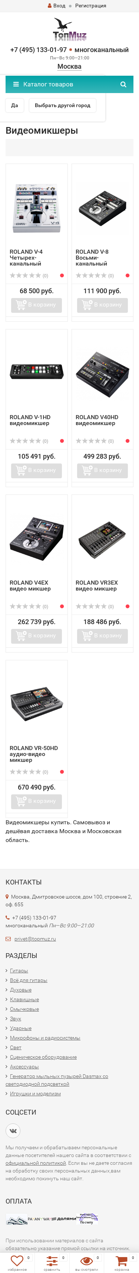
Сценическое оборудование (43, 1057)
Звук (15, 1019)
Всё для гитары (28, 980)
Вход (56, 5)
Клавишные (24, 999)
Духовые (21, 990)
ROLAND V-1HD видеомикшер (30, 420)
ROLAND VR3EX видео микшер (97, 585)
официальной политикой (36, 1163)
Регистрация (90, 5)
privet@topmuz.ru (35, 939)
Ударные (21, 1028)
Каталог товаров (43, 84)
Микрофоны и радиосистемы (45, 1038)
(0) (29, 275)
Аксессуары (24, 1067)
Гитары (19, 970)
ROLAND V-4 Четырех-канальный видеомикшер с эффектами (32, 263)
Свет (15, 1047)
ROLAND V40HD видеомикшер (97, 420)
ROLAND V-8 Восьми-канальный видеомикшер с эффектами (98, 263)
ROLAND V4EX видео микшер (30, 585)
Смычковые (24, 1009)
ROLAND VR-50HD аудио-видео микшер (34, 754)
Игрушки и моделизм (35, 1093)
